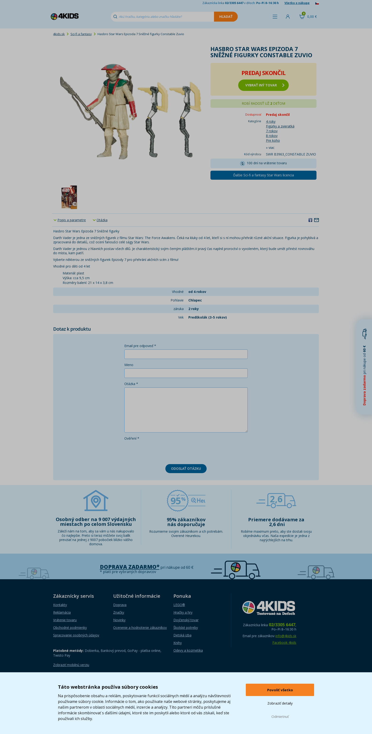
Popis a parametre (71, 220)
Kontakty (60, 604)
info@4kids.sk (285, 636)
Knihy (177, 642)
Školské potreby (185, 627)
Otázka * (131, 383)
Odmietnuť (280, 716)
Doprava (119, 604)
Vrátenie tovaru (65, 620)
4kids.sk (59, 34)
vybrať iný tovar (264, 85)
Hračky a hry (182, 612)
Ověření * (131, 438)
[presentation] (160, 451)
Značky (118, 612)
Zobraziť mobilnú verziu (71, 665)
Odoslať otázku (186, 468)
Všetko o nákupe (297, 3)
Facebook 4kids (284, 642)
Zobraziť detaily (280, 703)
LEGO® (179, 604)
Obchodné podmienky (70, 627)
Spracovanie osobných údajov (76, 635)
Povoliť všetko (280, 689)
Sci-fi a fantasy (81, 34)
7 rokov (272, 131)
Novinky (119, 620)
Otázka (102, 220)
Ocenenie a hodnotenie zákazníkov (140, 627)
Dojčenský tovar (186, 620)
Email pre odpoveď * (140, 345)
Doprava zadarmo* (129, 566)
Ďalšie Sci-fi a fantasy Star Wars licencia (263, 175)
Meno (128, 364)
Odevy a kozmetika (188, 650)
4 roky (270, 121)
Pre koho (273, 140)
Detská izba (182, 635)
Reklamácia (62, 612)
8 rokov (272, 135)
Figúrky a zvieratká (280, 126)
